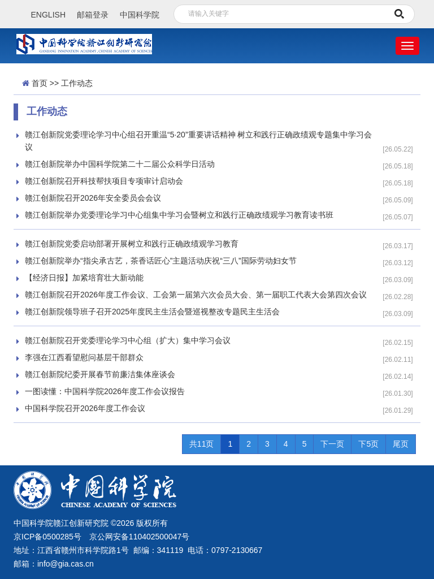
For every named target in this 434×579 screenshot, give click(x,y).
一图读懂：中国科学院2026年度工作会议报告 (105, 391)
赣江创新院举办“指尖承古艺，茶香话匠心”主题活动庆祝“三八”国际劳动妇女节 (161, 260)
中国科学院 (139, 14)
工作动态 (77, 83)
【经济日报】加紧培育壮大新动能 (84, 277)
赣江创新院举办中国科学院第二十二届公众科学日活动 (120, 163)
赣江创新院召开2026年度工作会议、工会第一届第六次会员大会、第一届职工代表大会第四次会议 (196, 294)
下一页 (332, 443)
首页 (39, 83)
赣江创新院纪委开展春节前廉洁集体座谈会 (100, 374)
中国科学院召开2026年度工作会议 (85, 408)
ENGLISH (48, 14)
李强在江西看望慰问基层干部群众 (84, 357)
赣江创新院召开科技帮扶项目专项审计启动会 (104, 180)
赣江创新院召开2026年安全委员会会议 (93, 197)
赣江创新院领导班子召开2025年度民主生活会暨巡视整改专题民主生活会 (152, 311)
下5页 (368, 443)
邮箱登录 (92, 14)
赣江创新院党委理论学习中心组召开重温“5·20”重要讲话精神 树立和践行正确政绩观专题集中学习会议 (198, 141)
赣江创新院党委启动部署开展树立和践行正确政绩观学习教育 (131, 243)
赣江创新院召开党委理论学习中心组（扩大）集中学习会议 (128, 340)
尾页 (401, 443)
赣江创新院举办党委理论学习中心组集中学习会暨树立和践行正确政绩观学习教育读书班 (179, 214)
